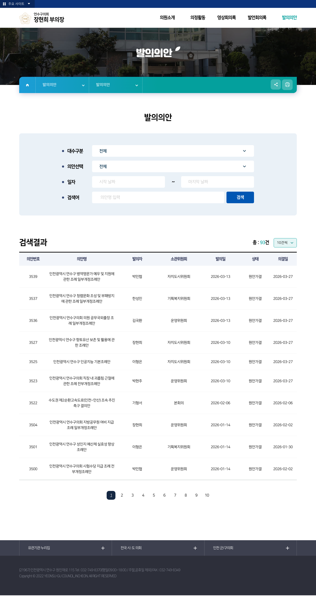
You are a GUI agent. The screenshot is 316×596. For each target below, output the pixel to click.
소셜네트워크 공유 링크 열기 (275, 84)
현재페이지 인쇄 (287, 84)
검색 (240, 197)
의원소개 (167, 17)
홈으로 (27, 85)
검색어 (73, 197)
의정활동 (197, 17)
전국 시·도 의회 (132, 548)
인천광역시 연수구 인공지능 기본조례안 (81, 362)
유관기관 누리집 (40, 548)
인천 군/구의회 (224, 548)
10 (207, 495)
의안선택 (75, 166)
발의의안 (289, 17)
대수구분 (75, 151)
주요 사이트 (16, 4)
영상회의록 (226, 17)
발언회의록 (257, 17)
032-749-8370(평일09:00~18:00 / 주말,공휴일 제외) (116, 571)
